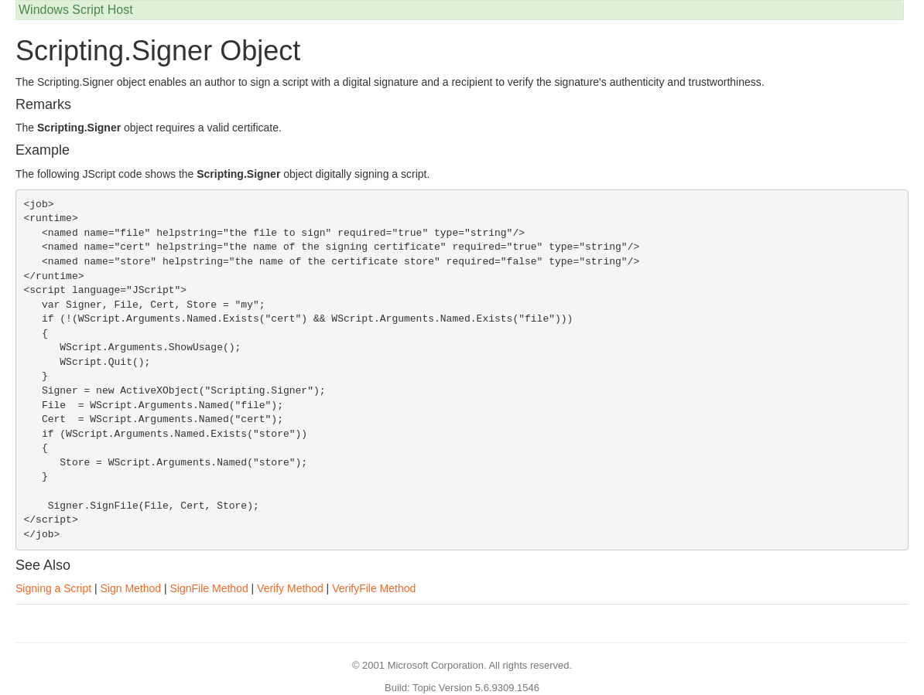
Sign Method (130, 588)
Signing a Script (53, 588)
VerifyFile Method (374, 588)
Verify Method (290, 588)
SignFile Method (209, 588)
